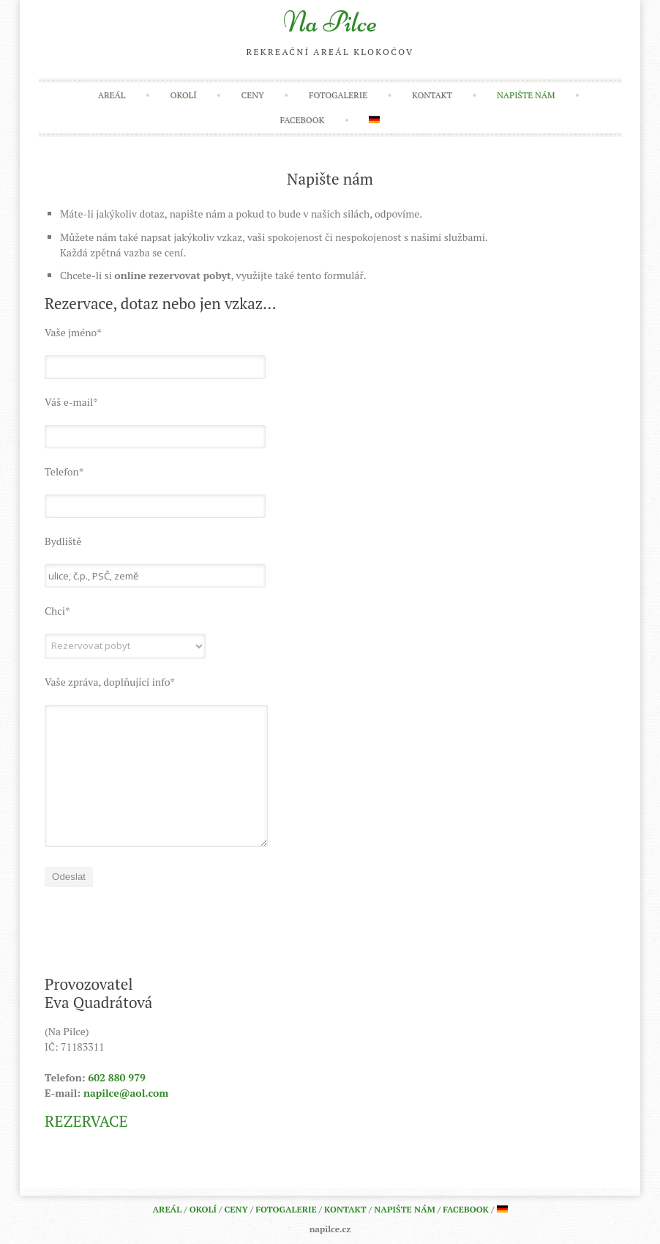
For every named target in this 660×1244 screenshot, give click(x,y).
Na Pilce (330, 22)
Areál (112, 94)
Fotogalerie (338, 94)
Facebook (302, 119)
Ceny (252, 94)
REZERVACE (86, 1121)
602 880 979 (117, 1077)
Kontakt (432, 94)
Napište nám (526, 94)
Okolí (183, 94)
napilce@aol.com (125, 1093)
